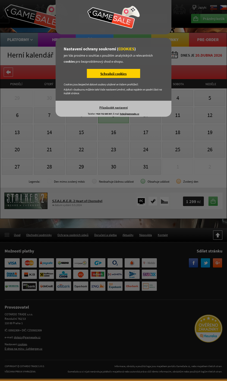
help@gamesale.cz (129, 113)
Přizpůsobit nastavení (113, 107)
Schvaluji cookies (113, 73)
